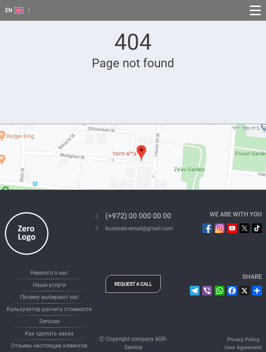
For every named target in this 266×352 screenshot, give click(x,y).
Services (49, 321)
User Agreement (243, 347)
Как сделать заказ (49, 333)
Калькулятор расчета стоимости (49, 309)
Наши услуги (49, 285)
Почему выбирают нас (49, 297)
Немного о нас (49, 272)
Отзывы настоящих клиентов (49, 345)
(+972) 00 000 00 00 (132, 216)
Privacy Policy (243, 339)
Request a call (133, 284)
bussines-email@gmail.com (133, 228)
